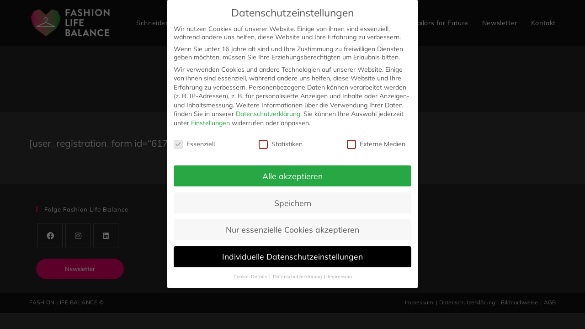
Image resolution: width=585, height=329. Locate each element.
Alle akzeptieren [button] (292, 176)
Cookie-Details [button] (251, 276)
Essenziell (194, 144)
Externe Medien (376, 144)
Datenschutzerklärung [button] (298, 276)
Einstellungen (210, 123)
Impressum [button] (340, 276)
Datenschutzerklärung (268, 114)
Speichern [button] (292, 203)
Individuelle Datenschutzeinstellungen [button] (292, 256)
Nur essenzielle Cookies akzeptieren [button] (292, 229)
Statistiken (281, 144)
